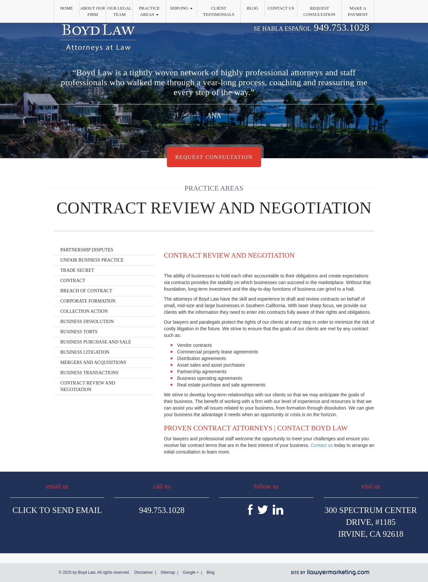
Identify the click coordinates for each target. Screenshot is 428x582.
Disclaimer (143, 572)
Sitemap (168, 572)
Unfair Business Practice (92, 260)
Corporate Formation (88, 301)
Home (66, 8)
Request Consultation (319, 11)
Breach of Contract (86, 290)
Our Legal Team (119, 11)
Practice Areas (149, 11)
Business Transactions (89, 372)
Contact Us (281, 8)
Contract (72, 280)
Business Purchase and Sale (95, 342)
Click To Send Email (57, 510)
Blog (252, 8)
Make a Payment (358, 11)
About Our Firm (92, 11)
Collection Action (84, 311)
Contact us (322, 445)
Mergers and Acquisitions (93, 362)
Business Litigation (84, 352)
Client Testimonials (218, 11)
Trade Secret (77, 270)
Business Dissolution (87, 321)
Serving (181, 8)
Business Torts (79, 331)
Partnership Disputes (86, 249)
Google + (191, 572)
